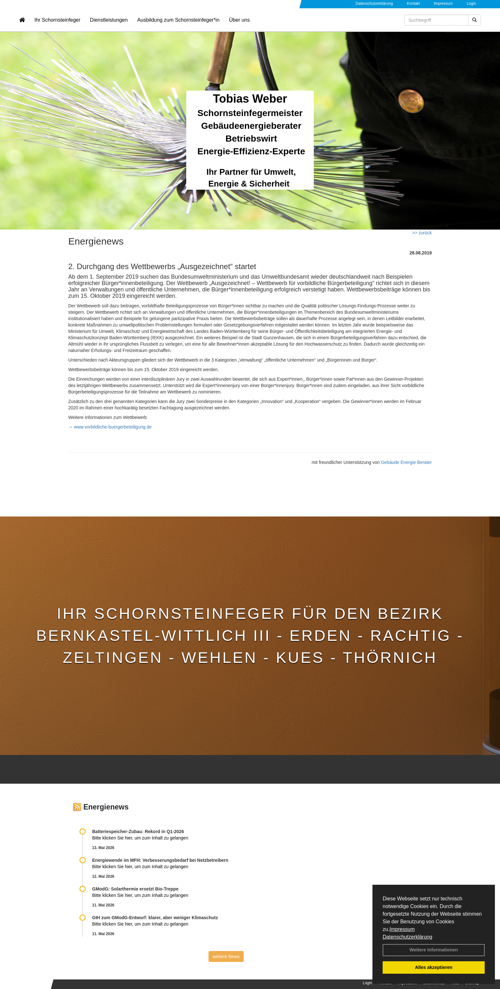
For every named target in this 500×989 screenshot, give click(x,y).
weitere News (226, 956)
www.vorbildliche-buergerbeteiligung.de (112, 426)
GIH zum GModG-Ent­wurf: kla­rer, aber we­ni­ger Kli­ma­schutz (155, 917)
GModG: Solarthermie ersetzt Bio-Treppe (135, 888)
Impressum (402, 929)
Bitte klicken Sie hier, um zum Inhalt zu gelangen (140, 837)
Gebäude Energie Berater (406, 462)
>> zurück (422, 232)
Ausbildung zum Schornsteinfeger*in (178, 24)
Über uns (239, 24)
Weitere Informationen (433, 949)
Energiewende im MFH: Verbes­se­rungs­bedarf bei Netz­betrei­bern (160, 860)
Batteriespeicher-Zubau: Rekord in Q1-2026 (138, 831)
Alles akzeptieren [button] (433, 967)
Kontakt (413, 3)
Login (471, 3)
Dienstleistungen (109, 24)
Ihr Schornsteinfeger (57, 24)
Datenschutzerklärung (407, 937)
